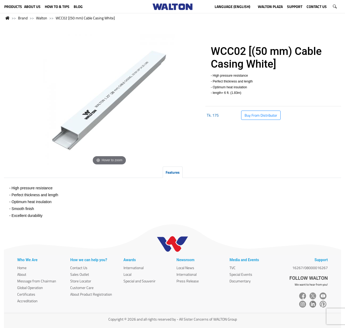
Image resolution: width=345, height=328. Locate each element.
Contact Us (78, 267)
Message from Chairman (36, 281)
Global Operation (30, 287)
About (21, 274)
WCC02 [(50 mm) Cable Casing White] (85, 18)
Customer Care (82, 287)
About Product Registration (91, 294)
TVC (232, 267)
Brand (23, 18)
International (133, 267)
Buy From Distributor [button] (261, 115)
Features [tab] (173, 172)
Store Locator (80, 281)
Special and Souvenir (139, 281)
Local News (185, 267)
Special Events (240, 274)
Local (127, 274)
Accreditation (27, 301)
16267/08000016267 (310, 267)
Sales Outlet (79, 274)
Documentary (240, 281)
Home (21, 267)
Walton (41, 18)
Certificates (26, 294)
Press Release (187, 281)
